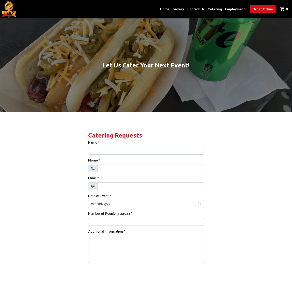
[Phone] (150, 168)
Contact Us (195, 9)
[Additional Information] (146, 249)
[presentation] (119, 274)
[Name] (146, 151)
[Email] (150, 186)
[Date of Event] (146, 204)
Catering (215, 9)
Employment (235, 9)
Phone (93, 160)
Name (92, 142)
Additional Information (105, 231)
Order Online (262, 9)
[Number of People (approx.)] (146, 222)
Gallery (178, 9)
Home (164, 9)
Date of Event (98, 196)
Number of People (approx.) (109, 213)
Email (92, 178)
